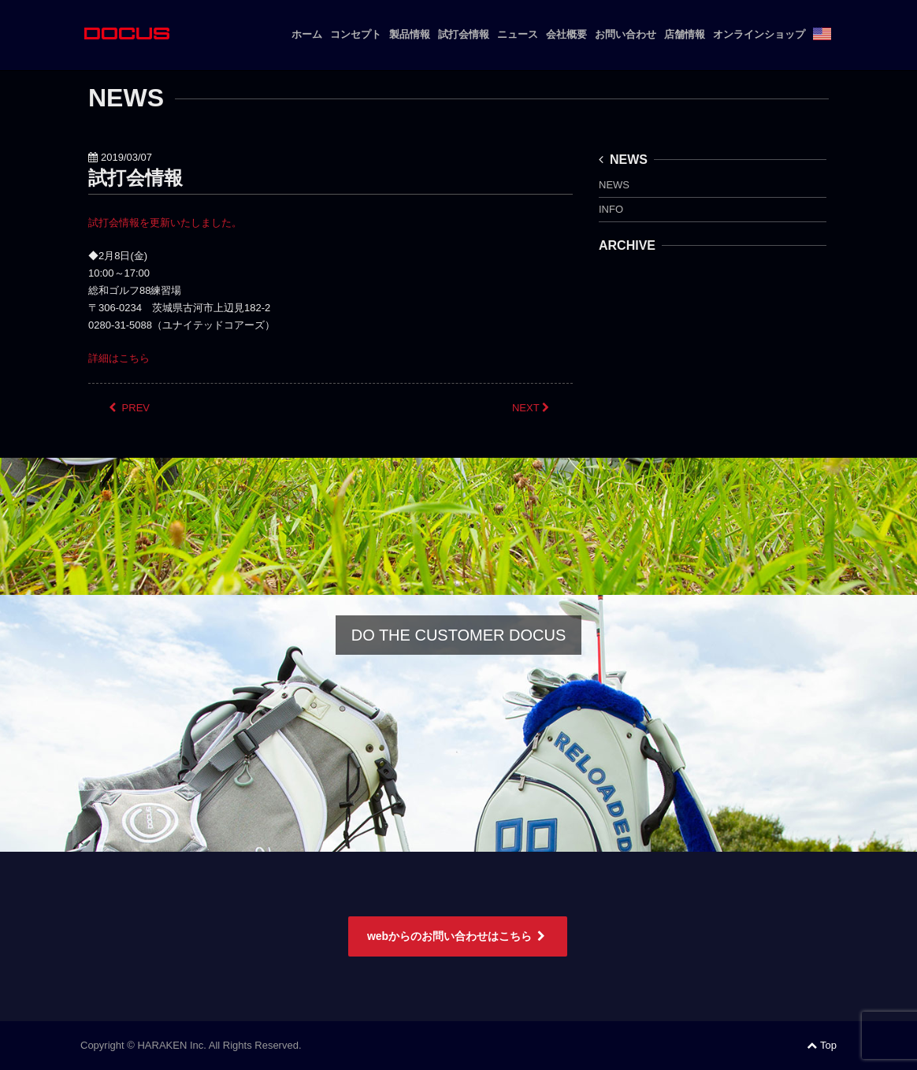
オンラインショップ (759, 34)
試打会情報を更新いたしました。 (165, 222)
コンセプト (355, 34)
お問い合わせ (625, 34)
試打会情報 (463, 34)
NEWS (623, 159)
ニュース (517, 34)
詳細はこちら (119, 358)
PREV (129, 408)
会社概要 (566, 34)
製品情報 (409, 34)
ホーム (306, 34)
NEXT (532, 408)
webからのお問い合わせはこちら (457, 936)
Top (822, 1045)
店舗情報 (684, 34)
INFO (611, 209)
